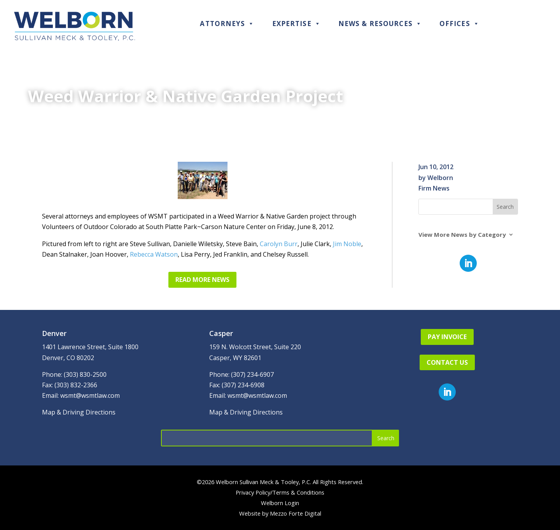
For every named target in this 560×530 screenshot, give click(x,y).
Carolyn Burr (279, 244)
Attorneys (227, 23)
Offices (459, 23)
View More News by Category (462, 234)
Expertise (296, 23)
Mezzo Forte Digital (295, 513)
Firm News (434, 188)
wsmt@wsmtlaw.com (90, 395)
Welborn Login (280, 503)
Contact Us (447, 362)
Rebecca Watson (154, 254)
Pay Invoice (447, 336)
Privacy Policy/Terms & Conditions (280, 492)
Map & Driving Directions (79, 412)
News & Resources (380, 23)
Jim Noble (347, 244)
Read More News (202, 279)
